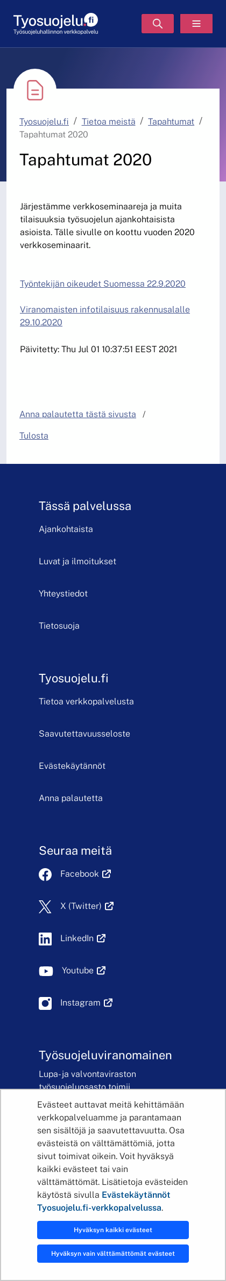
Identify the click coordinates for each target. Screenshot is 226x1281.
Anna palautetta (71, 798)
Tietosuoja (59, 626)
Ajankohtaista (66, 529)
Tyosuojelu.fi (44, 122)
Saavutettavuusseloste (84, 734)
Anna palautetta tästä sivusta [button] (77, 414)
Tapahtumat (171, 122)
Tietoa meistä (109, 122)
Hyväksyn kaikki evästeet (113, 1230)
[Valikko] (196, 23)
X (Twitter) (87, 906)
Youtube (83, 970)
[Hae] (158, 23)
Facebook (85, 874)
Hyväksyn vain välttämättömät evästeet (113, 1253)
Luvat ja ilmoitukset (77, 561)
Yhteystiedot (63, 593)
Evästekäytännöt (72, 766)
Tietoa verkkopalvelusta (86, 701)
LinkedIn (82, 938)
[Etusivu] (55, 24)
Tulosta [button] (33, 436)
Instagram (86, 1003)
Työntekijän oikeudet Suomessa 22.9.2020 (103, 284)
